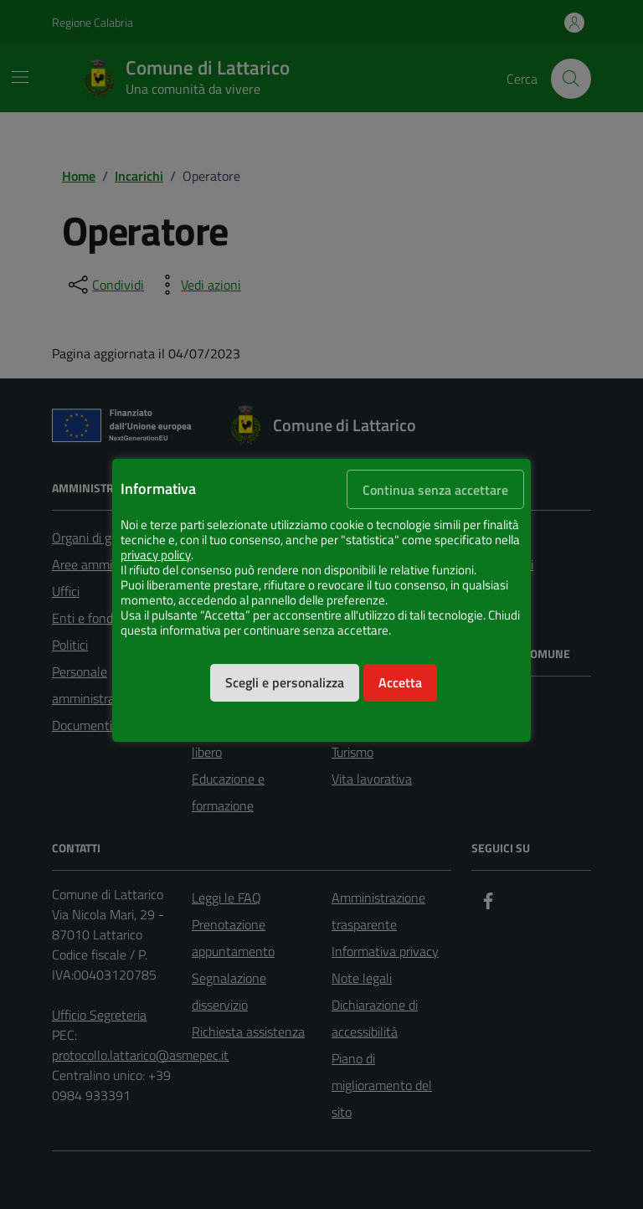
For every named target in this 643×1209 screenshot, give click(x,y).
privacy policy (156, 555)
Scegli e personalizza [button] (284, 682)
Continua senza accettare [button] (435, 490)
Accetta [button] (400, 682)
